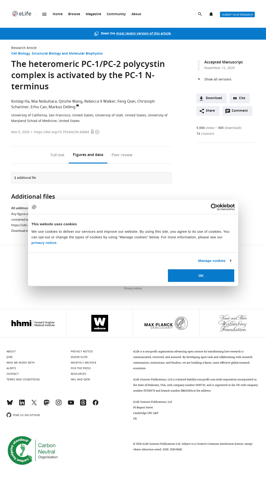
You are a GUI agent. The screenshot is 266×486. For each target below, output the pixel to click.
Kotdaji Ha (20, 101)
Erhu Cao (39, 107)
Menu (44, 14)
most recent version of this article (143, 33)
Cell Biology (20, 53)
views (205, 127)
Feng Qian (126, 101)
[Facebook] (95, 404)
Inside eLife (79, 357)
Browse (74, 14)
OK (201, 275)
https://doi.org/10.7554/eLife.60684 (61, 132)
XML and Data (80, 379)
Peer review (122, 155)
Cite (242, 98)
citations (205, 133)
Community (116, 14)
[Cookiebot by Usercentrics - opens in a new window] (214, 207)
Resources (78, 374)
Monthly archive (83, 362)
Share (210, 111)
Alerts (211, 14)
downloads (230, 127)
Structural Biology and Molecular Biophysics (67, 53)
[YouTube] (71, 404)
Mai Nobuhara (44, 101)
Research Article (24, 47)
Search (200, 14)
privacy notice (44, 242)
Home (58, 14)
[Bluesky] (10, 404)
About (136, 14)
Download (214, 98)
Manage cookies (212, 261)
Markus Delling (62, 107)
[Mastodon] (46, 404)
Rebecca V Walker (100, 101)
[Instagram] (58, 404)
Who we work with (21, 362)
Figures (88, 155)
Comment (241, 112)
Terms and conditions (23, 379)
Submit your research (237, 15)
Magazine (93, 14)
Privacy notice (133, 288)
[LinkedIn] (22, 404)
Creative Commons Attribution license (219, 444)
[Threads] (83, 404)
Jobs (10, 357)
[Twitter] (34, 404)
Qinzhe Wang (70, 101)
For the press (81, 368)
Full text (57, 155)
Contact (13, 374)
